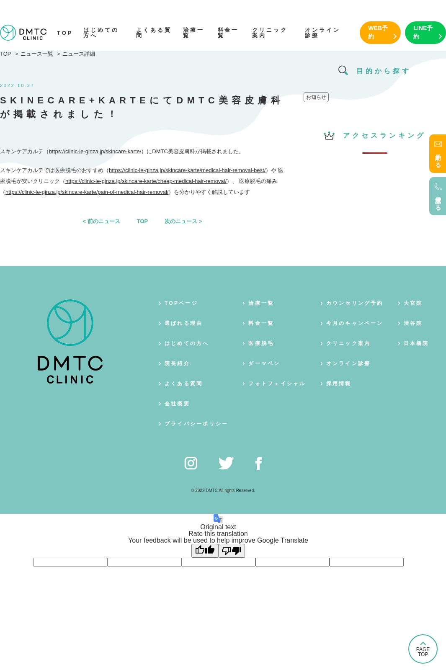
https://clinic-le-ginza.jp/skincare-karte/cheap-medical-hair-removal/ (146, 181)
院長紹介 (177, 363)
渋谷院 (413, 323)
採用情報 (339, 383)
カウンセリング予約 (355, 303)
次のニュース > (183, 221)
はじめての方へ (101, 33)
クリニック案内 (270, 33)
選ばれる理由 (184, 323)
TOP (65, 33)
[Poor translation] (231, 551)
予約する (438, 158)
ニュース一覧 (37, 54)
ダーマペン (264, 363)
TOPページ (181, 303)
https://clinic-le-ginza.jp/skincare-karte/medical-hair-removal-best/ (187, 170)
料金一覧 (228, 33)
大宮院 (413, 303)
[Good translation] (204, 551)
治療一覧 (193, 33)
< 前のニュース (101, 221)
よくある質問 (154, 33)
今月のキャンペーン (355, 323)
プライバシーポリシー (196, 424)
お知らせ (316, 97)
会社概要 (177, 404)
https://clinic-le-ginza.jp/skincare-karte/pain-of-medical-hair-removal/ (86, 192)
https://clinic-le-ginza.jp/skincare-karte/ (95, 151)
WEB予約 (378, 32)
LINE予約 (423, 32)
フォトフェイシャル (277, 383)
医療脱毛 (261, 343)
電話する (438, 201)
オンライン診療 (322, 33)
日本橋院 (416, 343)
